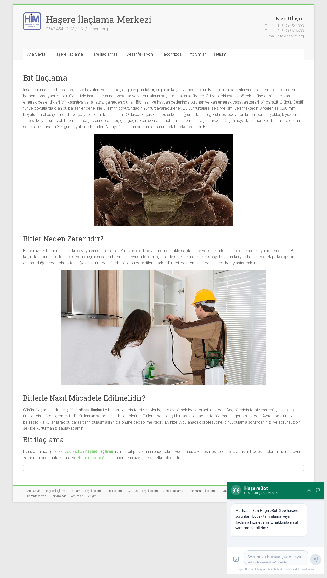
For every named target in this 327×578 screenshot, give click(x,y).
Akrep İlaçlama (173, 491)
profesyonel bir (85, 451)
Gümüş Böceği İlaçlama (143, 491)
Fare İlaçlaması (104, 54)
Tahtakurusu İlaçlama (201, 491)
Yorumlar (198, 54)
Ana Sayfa (36, 54)
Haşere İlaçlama (68, 54)
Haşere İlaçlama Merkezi (98, 19)
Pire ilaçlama (115, 491)
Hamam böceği (91, 457)
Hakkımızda (171, 54)
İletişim (220, 54)
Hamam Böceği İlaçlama (86, 491)
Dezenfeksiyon (139, 54)
